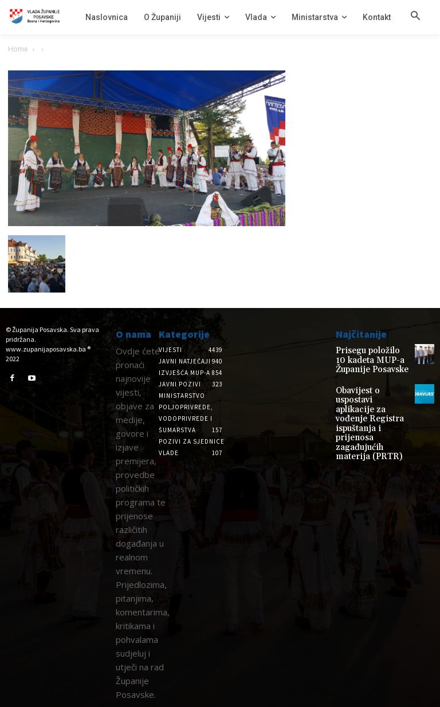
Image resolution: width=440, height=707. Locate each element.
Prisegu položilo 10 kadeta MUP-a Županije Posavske (366, 358)
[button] (415, 16)
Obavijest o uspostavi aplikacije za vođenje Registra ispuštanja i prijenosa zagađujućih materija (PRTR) (370, 400)
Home (18, 49)
